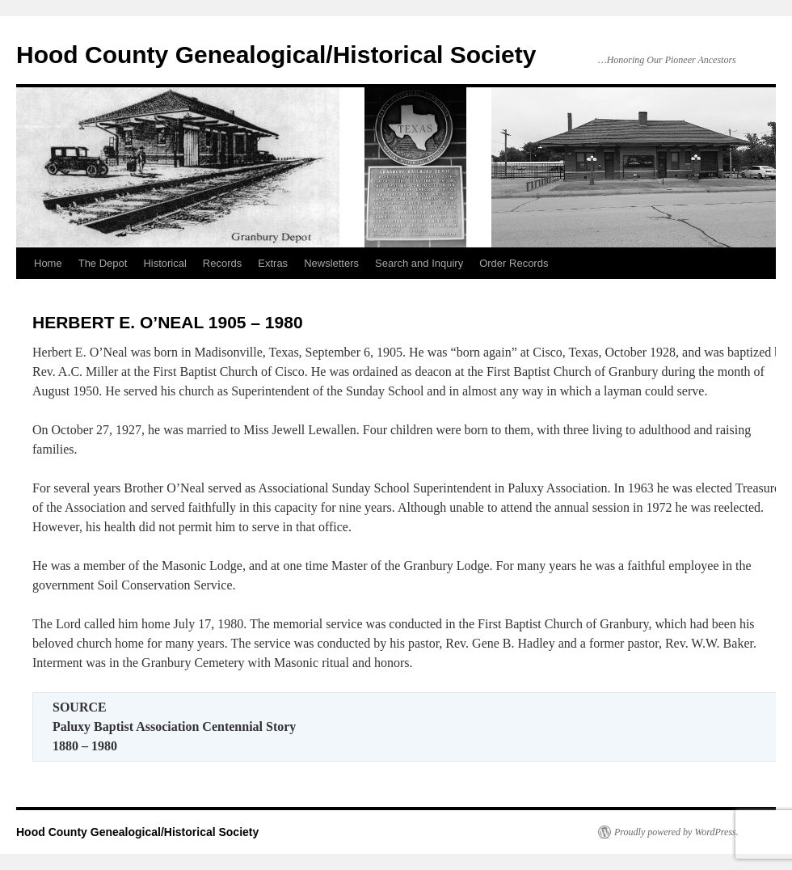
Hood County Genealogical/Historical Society (276, 54)
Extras (273, 263)
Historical (164, 263)
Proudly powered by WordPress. (676, 832)
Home (48, 263)
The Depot (103, 263)
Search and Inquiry (419, 263)
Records (222, 263)
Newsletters (331, 263)
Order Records (513, 263)
